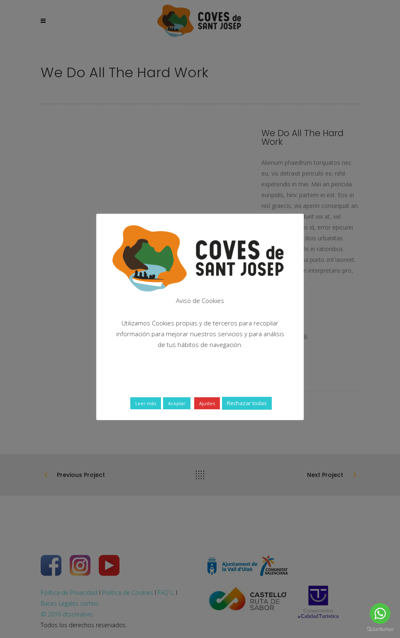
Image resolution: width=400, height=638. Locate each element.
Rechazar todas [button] (247, 403)
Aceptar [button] (176, 403)
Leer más (145, 403)
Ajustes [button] (207, 403)
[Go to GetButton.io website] (380, 629)
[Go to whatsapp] (380, 613)
